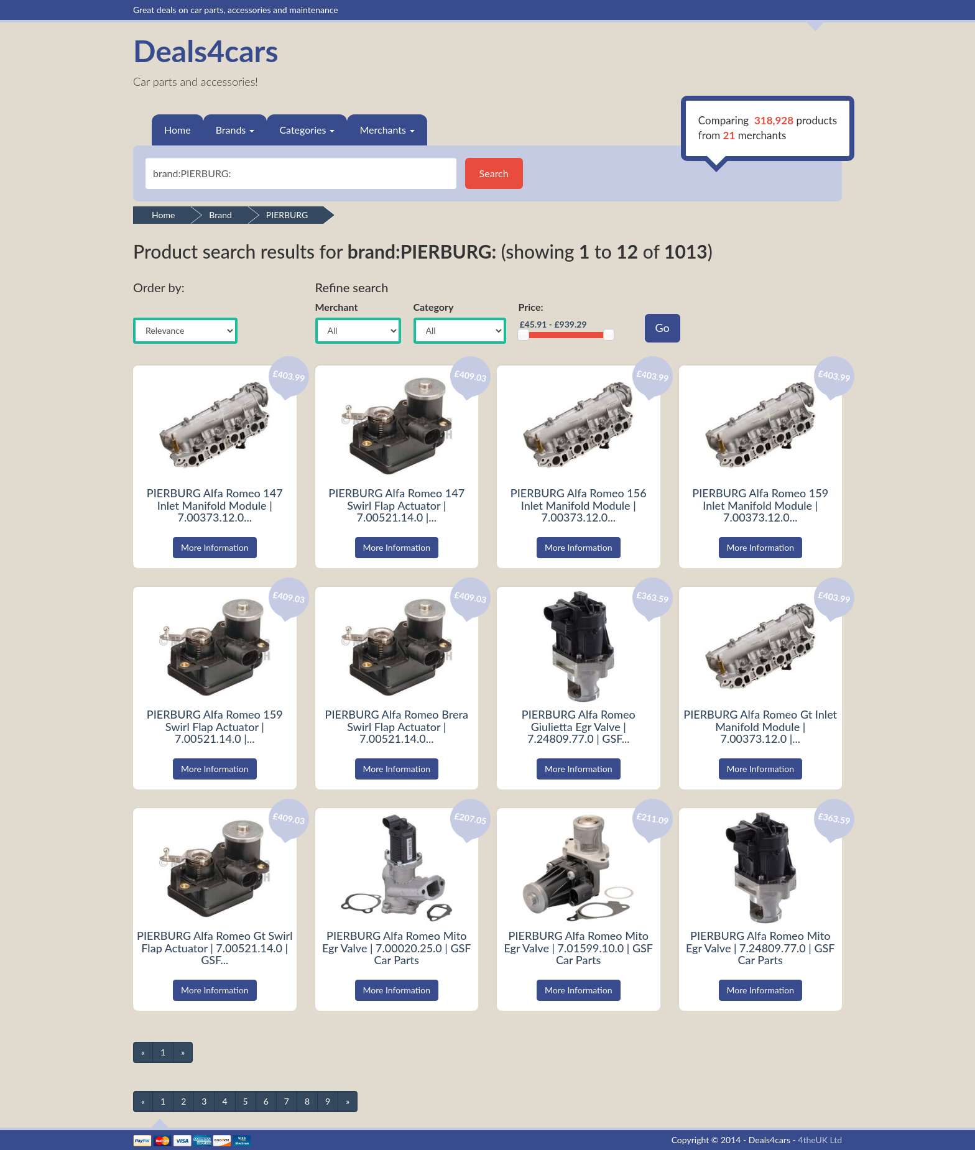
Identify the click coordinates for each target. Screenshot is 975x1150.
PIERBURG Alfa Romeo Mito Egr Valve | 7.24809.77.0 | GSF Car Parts (760, 948)
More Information (215, 547)
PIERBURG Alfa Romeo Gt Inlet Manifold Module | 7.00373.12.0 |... (760, 726)
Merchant (336, 307)
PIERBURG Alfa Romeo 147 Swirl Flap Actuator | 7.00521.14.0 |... (396, 505)
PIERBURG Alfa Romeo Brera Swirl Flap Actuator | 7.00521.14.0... (396, 726)
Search (494, 173)
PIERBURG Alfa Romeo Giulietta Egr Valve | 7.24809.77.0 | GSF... (578, 726)
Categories (307, 130)
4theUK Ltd (820, 1139)
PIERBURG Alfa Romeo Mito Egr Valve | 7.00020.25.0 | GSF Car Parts (396, 948)
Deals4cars (205, 50)
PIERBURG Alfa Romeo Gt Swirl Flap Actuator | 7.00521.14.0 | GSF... (214, 948)
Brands (235, 130)
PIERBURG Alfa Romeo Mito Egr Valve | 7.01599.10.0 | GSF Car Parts (578, 948)
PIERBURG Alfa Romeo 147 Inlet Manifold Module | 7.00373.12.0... (215, 505)
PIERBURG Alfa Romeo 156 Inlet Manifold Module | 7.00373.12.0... (579, 505)
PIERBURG (287, 214)
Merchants (387, 130)
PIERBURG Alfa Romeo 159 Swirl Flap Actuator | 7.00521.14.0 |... (215, 726)
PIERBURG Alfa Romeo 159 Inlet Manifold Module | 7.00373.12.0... (760, 505)
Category (434, 307)
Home (177, 130)
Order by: (159, 287)
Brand (220, 214)
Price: (531, 307)
